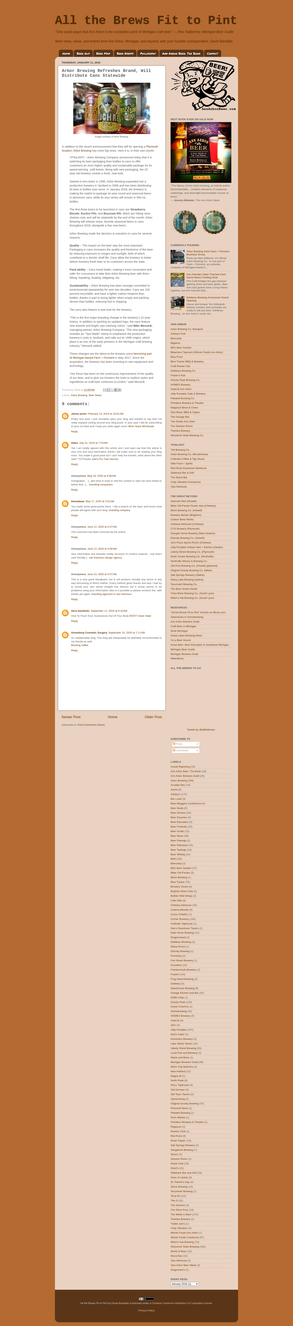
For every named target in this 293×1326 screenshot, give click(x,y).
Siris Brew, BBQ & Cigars (185, 412)
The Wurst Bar (179, 477)
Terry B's (176, 1195)
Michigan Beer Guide (183, 649)
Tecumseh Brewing (182, 1191)
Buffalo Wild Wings (181, 895)
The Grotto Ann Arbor (183, 421)
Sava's (174, 1154)
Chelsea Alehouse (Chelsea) (187, 524)
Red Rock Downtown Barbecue (189, 468)
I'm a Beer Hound (181, 640)
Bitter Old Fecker (180, 872)
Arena (174, 789)
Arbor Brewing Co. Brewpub (187, 329)
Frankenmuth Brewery (183, 969)
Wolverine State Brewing (185, 1246)
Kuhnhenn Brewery (182, 1039)
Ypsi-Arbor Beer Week (183, 1265)
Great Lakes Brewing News (186, 635)
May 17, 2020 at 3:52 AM (100, 501)
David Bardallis (120, 1303)
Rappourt (176, 1126)
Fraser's (175, 974)
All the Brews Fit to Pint (146, 21)
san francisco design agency (105, 557)
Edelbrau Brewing (181, 942)
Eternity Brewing (180, 951)
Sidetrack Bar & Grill (182, 472)
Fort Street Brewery (182, 960)
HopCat (175, 1020)
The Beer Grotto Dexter (184, 588)
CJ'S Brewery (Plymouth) (185, 528)
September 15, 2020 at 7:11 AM (127, 632)
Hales (74, 442)
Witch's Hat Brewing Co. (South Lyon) (192, 597)
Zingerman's (178, 1269)
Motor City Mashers (182, 1066)
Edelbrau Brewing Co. (183, 370)
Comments (181, 750)
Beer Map (103, 53)
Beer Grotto (177, 831)
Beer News (95, 395)
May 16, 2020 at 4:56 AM (101, 475)
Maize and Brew (180, 1057)
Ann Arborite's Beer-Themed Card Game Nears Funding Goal (206, 276)
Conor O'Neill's (179, 914)
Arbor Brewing (82, 150)
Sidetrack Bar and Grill (184, 1172)
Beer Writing (178, 854)
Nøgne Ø (176, 1076)
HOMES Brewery (180, 384)
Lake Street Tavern (181, 1043)
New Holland (178, 1071)
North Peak (177, 1080)
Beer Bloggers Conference (186, 803)
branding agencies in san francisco (112, 594)
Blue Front (177, 356)
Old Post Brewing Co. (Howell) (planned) (194, 565)
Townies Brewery (180, 430)
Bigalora (175, 343)
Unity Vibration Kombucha (186, 482)
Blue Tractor (178, 882)
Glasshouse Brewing (182, 988)
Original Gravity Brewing (185, 1103)
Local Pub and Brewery (184, 1052)
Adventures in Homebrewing (187, 617)
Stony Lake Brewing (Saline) (187, 579)
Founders (176, 965)
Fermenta (176, 955)
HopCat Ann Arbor (181, 389)
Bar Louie (176, 798)
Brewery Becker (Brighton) (186, 515)
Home (66, 53)
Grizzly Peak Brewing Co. (185, 380)
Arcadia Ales (178, 785)
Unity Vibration (179, 1228)
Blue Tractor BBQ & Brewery (187, 361)
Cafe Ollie (176, 900)
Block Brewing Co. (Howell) (186, 510)
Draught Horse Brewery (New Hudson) (193, 533)
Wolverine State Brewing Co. (187, 435)
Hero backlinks (80, 610)
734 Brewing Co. (180, 449)
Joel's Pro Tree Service (105, 459)
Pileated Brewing (180, 1112)
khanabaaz (77, 501)
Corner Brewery (180, 919)
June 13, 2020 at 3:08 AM (102, 548)
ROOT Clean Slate (140, 615)
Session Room (179, 1158)
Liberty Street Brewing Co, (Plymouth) (192, 551)
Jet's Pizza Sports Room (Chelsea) (191, 542)
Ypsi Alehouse (179, 486)
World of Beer (178, 1251)
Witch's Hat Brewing (182, 1242)
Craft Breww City (180, 366)
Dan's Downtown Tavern (185, 928)
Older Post (153, 717)
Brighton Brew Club (182, 891)
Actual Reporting (180, 766)
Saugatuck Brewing (182, 1149)
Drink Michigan (179, 630)
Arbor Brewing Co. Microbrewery (189, 454)
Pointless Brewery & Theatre (187, 403)
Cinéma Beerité (180, 909)
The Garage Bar (180, 416)
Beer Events (125, 53)
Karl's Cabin (177, 1034)
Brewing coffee (79, 645)
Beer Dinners (178, 812)
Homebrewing (179, 1011)
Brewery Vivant (179, 886)
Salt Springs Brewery (183, 1145)
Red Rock (176, 1136)
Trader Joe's (178, 1223)
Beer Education (179, 822)
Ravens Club (178, 1131)
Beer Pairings (178, 840)
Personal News (179, 1108)
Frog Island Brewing (182, 979)
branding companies (101, 484)
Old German (178, 1089)
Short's (175, 1168)
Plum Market (178, 1117)
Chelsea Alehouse (181, 905)
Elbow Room (178, 946)
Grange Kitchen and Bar (185, 992)
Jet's (173, 1025)
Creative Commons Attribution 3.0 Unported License (182, 1303)
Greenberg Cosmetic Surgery (89, 632)
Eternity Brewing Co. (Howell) (188, 537)
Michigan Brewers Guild (184, 654)
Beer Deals (177, 808)
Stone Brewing (179, 1186)
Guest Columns (180, 1006)
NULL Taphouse (180, 1085)
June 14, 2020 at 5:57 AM (102, 574)
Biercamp (176, 338)
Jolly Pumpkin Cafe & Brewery (188, 393)
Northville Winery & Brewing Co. (189, 561)
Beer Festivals (179, 826)
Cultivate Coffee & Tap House (188, 458)
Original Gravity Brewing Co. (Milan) (191, 570)
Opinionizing (178, 1098)
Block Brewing (179, 877)
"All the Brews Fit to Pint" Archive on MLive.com (198, 612)
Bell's (174, 858)
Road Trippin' (178, 1140)
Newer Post (71, 717)
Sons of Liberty (179, 1177)
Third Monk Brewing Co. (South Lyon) (192, 593)
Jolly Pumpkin (179, 1029)
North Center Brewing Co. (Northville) (192, 556)
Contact (212, 53)
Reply (74, 431)
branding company (119, 510)
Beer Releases (179, 845)
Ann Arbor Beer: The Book (181, 53)
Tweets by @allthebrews (201, 729)
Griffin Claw (177, 997)
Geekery (175, 983)
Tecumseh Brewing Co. (184, 584)
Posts (178, 743)
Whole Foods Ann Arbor (184, 1232)
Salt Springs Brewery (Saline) (188, 575)
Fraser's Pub (178, 375)
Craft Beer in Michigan (183, 626)
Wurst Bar (176, 1255)
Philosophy (148, 53)
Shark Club (177, 1163)
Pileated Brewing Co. (183, 398)
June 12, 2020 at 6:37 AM (102, 526)
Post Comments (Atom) (91, 724)
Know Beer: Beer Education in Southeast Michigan (200, 644)
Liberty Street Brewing (183, 1048)
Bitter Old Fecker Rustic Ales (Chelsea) (193, 505)
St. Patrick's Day (180, 1182)
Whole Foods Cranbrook (185, 1237)
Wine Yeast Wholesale (141, 426)
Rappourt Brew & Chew (184, 407)
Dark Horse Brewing (182, 932)
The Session (178, 1205)
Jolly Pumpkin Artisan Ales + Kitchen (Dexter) (197, 547)
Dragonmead (178, 937)
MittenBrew (177, 658)
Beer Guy (83, 53)
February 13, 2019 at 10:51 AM (105, 413)
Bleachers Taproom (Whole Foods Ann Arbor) (197, 352)
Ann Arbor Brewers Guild (185, 621)
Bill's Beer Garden (181, 347)
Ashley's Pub (178, 333)
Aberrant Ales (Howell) (183, 501)
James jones (79, 413)
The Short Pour (179, 1209)
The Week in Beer (181, 1214)
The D (174, 1200)
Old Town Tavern (180, 1094)
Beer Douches (179, 817)
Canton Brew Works (182, 519)
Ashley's (175, 794)
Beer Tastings (178, 849)
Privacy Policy (146, 1310)
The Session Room (182, 426)
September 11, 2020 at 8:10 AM (109, 610)
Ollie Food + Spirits (182, 463)
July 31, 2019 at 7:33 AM (93, 442)
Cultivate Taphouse (182, 923)
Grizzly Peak (178, 1002)
